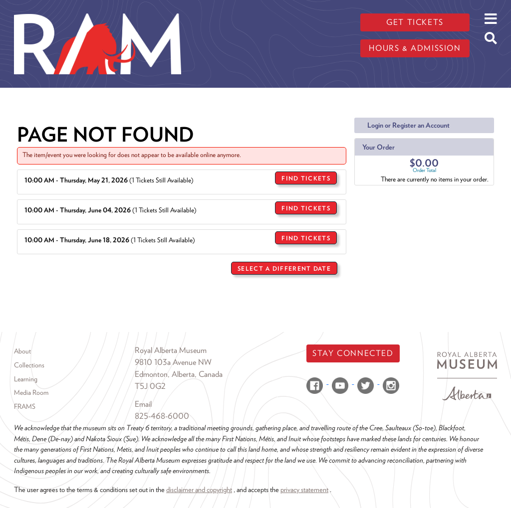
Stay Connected (352, 353)
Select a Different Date (284, 268)
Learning (25, 379)
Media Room (31, 392)
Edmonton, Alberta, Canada (179, 374)
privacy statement (304, 489)
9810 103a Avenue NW (173, 362)
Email (143, 404)
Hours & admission (415, 48)
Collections (29, 365)
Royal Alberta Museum (171, 350)
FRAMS (24, 406)
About (22, 351)
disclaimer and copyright (199, 489)
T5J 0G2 (150, 386)
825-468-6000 (162, 416)
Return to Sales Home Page (301, 293)
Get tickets (415, 22)
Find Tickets (305, 178)
